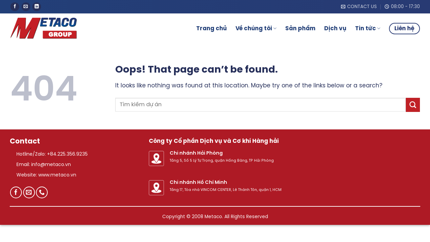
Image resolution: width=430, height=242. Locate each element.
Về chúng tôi (255, 28)
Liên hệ (404, 29)
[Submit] (413, 105)
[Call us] (42, 192)
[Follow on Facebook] (14, 6)
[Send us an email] (26, 6)
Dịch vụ (335, 29)
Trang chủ (211, 29)
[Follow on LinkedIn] (36, 6)
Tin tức (367, 28)
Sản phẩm (300, 29)
